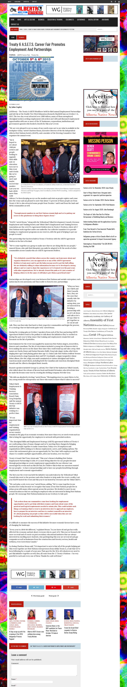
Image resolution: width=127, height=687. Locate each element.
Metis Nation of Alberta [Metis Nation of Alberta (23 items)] (94, 348)
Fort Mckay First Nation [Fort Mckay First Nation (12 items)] (91, 342)
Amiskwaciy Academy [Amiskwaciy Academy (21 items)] (93, 316)
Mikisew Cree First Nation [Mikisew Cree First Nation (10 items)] (111, 348)
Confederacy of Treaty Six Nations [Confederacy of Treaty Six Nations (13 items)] (95, 331)
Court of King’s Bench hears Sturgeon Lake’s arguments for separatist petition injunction (102, 194)
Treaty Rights (69, 606)
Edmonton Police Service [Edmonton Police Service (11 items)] (91, 337)
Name (10, 657)
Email (10, 664)
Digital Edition (90, 20)
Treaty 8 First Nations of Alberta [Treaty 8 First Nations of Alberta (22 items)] (97, 366)
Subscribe (17, 1)
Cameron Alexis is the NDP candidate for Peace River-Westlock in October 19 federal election (53, 610)
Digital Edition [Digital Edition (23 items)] (90, 334)
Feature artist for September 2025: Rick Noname (100, 205)
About (9, 1)
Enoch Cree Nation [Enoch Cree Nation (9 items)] (89, 340)
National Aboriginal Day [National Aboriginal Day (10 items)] (90, 350)
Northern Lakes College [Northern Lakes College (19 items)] (111, 358)
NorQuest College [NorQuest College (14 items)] (95, 358)
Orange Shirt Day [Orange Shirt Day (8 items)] (112, 361)
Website (11, 670)
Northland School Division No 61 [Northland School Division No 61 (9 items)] (99, 361)
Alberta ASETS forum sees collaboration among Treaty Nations (34, 613)
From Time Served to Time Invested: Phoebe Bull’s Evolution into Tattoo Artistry (100, 230)
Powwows (14, 606)
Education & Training (52, 20)
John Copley (19, 605)
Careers (35, 602)
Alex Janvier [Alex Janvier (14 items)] (109, 314)
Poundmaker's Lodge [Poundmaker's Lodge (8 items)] (89, 363)
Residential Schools (71, 605)
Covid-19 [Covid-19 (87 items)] (112, 330)
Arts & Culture (26, 20)
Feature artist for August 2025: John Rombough (99, 209)
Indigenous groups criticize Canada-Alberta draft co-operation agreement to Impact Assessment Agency (101, 237)
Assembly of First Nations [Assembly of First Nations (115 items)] (101, 320)
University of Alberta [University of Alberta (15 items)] (101, 372)
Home (9, 20)
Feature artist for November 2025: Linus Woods (99, 188)
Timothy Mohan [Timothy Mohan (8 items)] (99, 363)
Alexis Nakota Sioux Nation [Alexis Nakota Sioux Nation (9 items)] (97, 314)
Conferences (30, 605)
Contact (34, 1)
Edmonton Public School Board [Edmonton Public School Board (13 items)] (110, 337)
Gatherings (78, 20)
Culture (19, 602)
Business (38, 20)
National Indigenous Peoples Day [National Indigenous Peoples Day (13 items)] (108, 350)
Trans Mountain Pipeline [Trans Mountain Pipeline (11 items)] (110, 364)
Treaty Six (32, 51)
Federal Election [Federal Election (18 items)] (101, 340)
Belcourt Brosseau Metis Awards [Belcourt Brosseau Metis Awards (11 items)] (108, 324)
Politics (48, 605)
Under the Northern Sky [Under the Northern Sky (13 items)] (106, 369)
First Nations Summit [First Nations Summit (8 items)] (112, 340)
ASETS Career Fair (20, 51)
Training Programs (32, 608)
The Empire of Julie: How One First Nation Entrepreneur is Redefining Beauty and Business (102, 215)
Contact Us (113, 20)
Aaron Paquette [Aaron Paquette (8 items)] (88, 311)
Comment (12, 642)
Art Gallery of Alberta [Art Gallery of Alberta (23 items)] (111, 316)
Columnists (67, 20)
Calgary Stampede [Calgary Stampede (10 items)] (89, 327)
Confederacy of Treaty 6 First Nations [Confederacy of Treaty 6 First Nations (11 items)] (106, 327)
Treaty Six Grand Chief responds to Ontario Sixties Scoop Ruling (72, 611)
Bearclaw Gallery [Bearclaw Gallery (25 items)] (91, 324)
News (16, 20)
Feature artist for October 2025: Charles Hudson (99, 200)
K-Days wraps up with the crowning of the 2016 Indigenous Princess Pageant (14, 614)
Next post (53, 577)
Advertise (26, 1)
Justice (66, 602)
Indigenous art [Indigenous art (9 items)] (103, 342)
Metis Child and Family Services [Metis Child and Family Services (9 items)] (110, 345)
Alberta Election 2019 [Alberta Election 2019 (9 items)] (98, 311)
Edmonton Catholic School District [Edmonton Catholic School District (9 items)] (106, 334)
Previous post (36, 577)
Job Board (102, 20)
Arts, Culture (11, 602)
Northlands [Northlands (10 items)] (87, 361)
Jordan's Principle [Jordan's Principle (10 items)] (96, 345)
